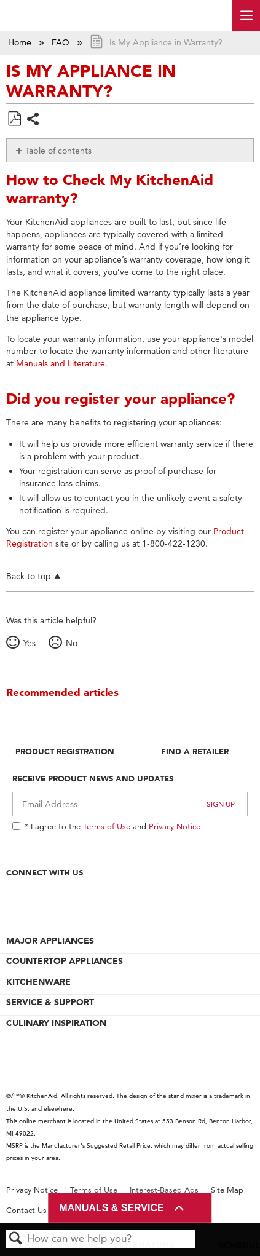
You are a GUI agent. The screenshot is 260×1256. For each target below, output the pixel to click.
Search (16, 1239)
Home (21, 42)
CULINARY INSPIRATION (56, 1023)
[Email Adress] (130, 804)
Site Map (227, 1190)
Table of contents (58, 150)
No (71, 643)
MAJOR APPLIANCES (50, 940)
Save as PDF (14, 119)
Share (33, 120)
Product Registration (64, 751)
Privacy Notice (174, 826)
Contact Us (26, 1210)
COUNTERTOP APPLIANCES (64, 960)
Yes (29, 643)
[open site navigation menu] (246, 15)
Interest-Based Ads (164, 1190)
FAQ (62, 42)
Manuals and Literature (60, 363)
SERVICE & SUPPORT (50, 1002)
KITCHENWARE (38, 981)
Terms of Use (106, 826)
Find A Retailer (195, 751)
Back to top (28, 576)
